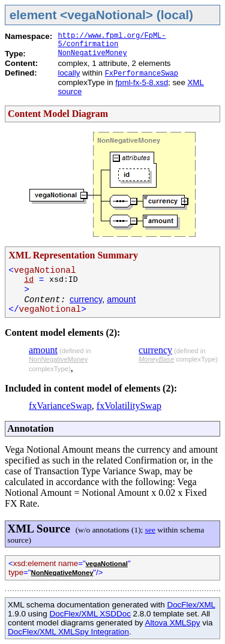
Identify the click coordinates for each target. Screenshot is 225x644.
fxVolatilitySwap (129, 406)
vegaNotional (107, 563)
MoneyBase (156, 359)
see (150, 529)
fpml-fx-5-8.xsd (141, 82)
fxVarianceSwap (60, 406)
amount (121, 299)
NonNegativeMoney (92, 53)
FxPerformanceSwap (141, 74)
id (29, 279)
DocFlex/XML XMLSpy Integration (68, 631)
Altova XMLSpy (172, 622)
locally (69, 72)
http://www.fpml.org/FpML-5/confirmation (112, 40)
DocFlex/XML (191, 604)
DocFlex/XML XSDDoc (89, 613)
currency (86, 299)
